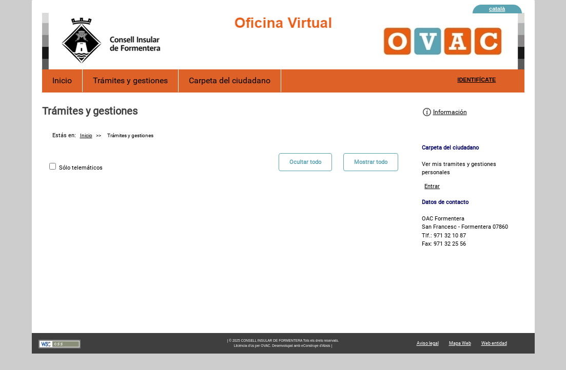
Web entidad (494, 343)
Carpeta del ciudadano (229, 80)
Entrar (432, 186)
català (497, 9)
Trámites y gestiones (130, 80)
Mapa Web (460, 343)
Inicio (62, 80)
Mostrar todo (370, 162)
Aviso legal (428, 343)
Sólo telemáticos (81, 167)
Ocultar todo (305, 162)
